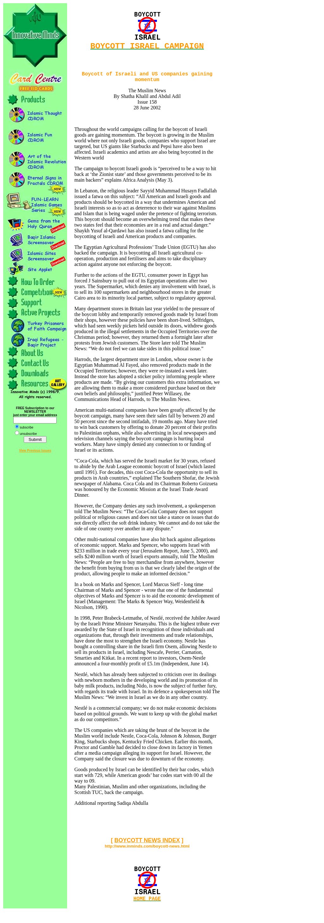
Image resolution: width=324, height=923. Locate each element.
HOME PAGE (147, 903)
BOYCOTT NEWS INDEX (147, 845)
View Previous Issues (35, 450)
